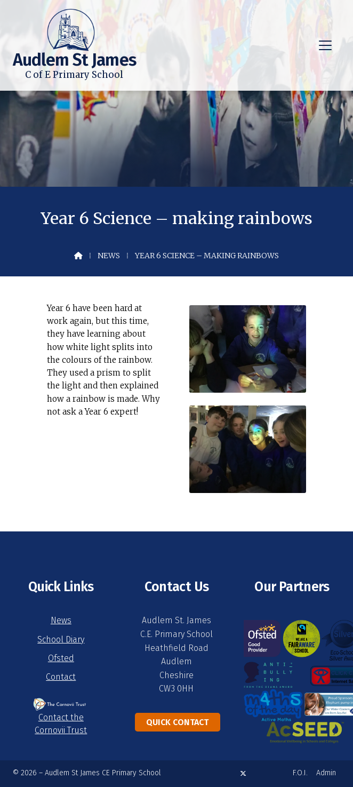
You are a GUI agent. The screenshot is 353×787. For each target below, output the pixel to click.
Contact (61, 677)
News (109, 255)
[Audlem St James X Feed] (243, 773)
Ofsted (61, 658)
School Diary (60, 639)
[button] (325, 45)
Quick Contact (177, 722)
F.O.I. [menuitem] (300, 772)
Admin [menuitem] (326, 772)
